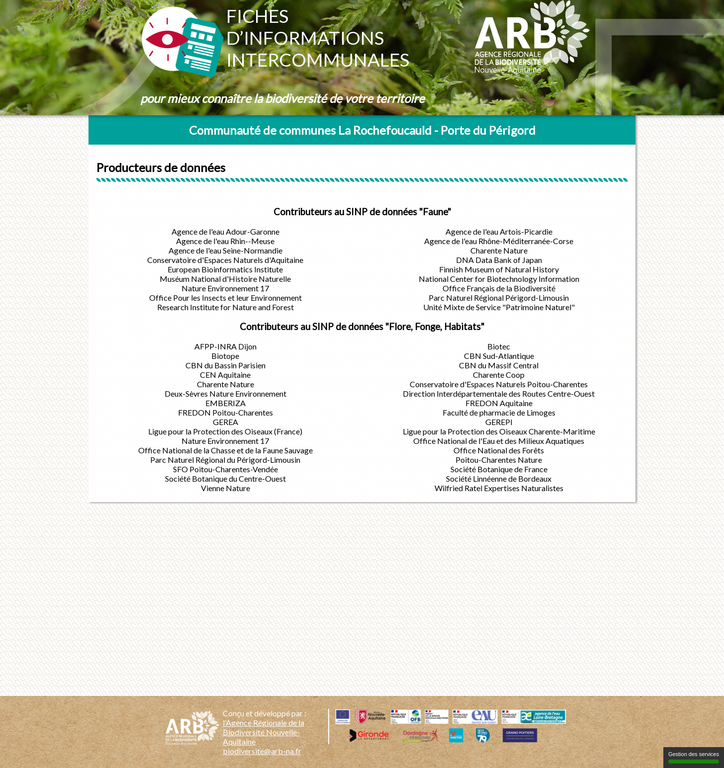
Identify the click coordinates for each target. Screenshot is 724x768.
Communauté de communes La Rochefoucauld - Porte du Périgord (362, 130)
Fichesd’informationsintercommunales (317, 38)
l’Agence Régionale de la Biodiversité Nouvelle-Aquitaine (263, 732)
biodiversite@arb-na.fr (262, 751)
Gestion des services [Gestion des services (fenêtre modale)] (693, 757)
